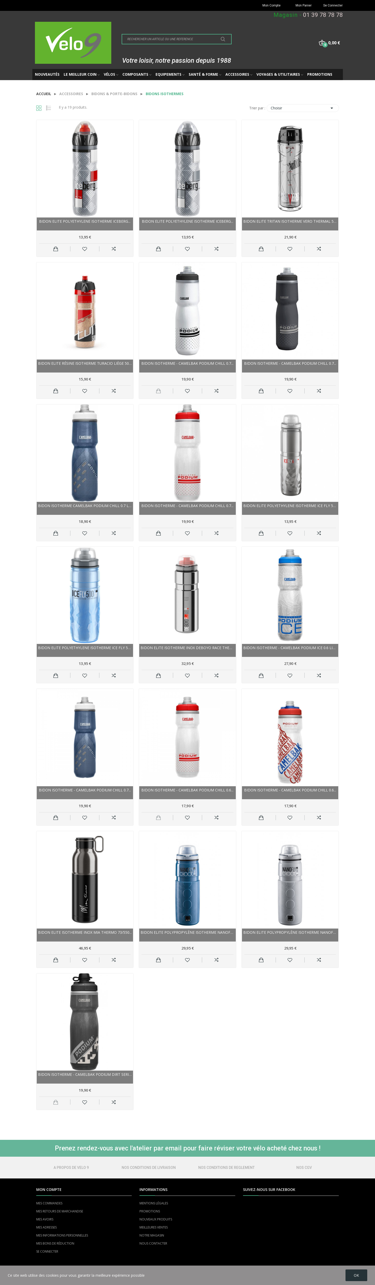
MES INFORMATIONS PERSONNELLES (62, 1235)
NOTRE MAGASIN (151, 1235)
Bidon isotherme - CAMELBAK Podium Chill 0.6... (187, 790)
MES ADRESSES (46, 1227)
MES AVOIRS (44, 1219)
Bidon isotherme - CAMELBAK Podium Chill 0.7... (187, 363)
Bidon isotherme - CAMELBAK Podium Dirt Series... (85, 1074)
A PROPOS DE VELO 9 (71, 1167)
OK (356, 1275)
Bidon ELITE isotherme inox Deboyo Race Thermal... (187, 647)
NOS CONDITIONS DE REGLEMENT (226, 1167)
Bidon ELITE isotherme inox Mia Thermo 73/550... (85, 932)
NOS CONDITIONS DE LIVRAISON (149, 1167)
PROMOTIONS (149, 1211)
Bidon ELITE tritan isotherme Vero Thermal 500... (290, 221)
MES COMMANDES (49, 1203)
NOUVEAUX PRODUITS (155, 1219)
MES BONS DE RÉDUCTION (55, 1243)
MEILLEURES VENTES (153, 1227)
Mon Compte (271, 5)
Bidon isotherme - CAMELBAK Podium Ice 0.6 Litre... (290, 647)
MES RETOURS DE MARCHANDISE (59, 1211)
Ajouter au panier (55, 248)
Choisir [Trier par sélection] (303, 108)
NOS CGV (304, 1167)
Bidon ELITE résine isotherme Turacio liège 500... (85, 363)
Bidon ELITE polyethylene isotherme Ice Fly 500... (290, 505)
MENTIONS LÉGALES (153, 1203)
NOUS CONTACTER (153, 1243)
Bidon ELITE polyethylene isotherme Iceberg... (84, 221)
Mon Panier (304, 5)
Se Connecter (333, 5)
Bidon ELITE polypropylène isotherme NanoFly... (187, 932)
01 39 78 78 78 (323, 15)
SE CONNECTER (47, 1251)
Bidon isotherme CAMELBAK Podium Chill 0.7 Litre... (85, 505)
